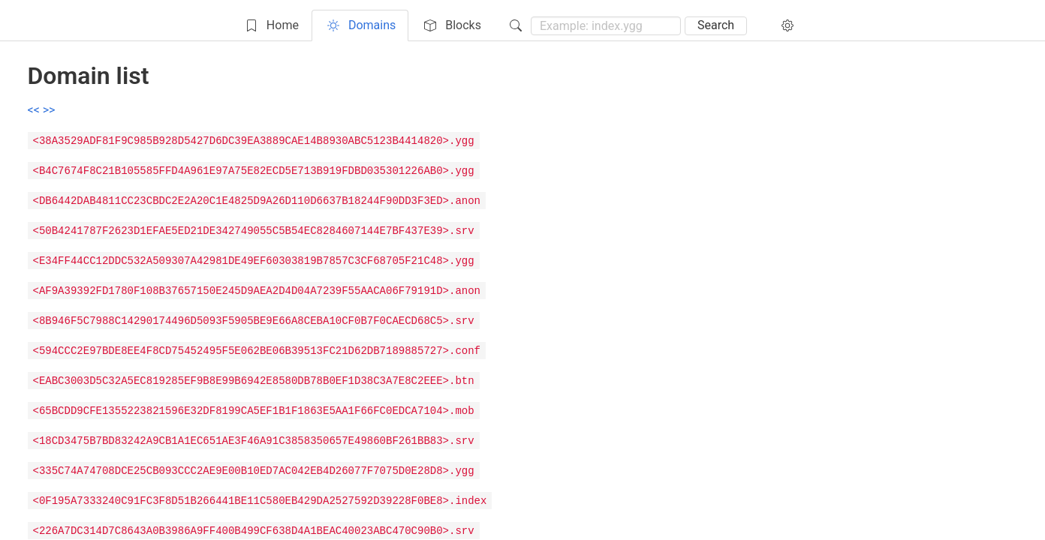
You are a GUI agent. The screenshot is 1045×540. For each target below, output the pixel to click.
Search (715, 25)
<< (35, 110)
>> (49, 110)
